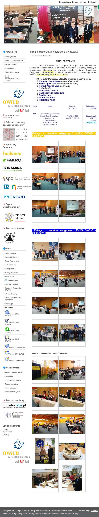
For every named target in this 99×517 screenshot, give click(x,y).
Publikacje (9, 304)
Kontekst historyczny (12, 392)
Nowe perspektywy (12, 72)
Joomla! (5, 514)
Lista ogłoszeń (10, 57)
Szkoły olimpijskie (11, 273)
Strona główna (10, 253)
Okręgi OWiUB (10, 269)
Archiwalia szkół (11, 388)
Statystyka (9, 376)
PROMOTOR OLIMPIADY (14, 372)
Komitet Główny (11, 257)
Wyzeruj (83, 2)
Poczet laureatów (11, 384)
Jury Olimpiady (10, 265)
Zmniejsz (91, 2)
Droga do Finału (11, 64)
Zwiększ (75, 2)
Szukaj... (6, 430)
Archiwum (9, 307)
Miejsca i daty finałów (13, 380)
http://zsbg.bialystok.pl (50, 124)
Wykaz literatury (11, 294)
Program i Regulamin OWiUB (13, 289)
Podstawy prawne (11, 284)
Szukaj (6, 435)
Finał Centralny (10, 68)
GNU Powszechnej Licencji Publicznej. (64, 514)
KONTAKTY (9, 276)
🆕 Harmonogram (11, 280)
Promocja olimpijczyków (14, 60)
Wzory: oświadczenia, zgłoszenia (13, 299)
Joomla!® (94, 511)
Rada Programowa (12, 261)
